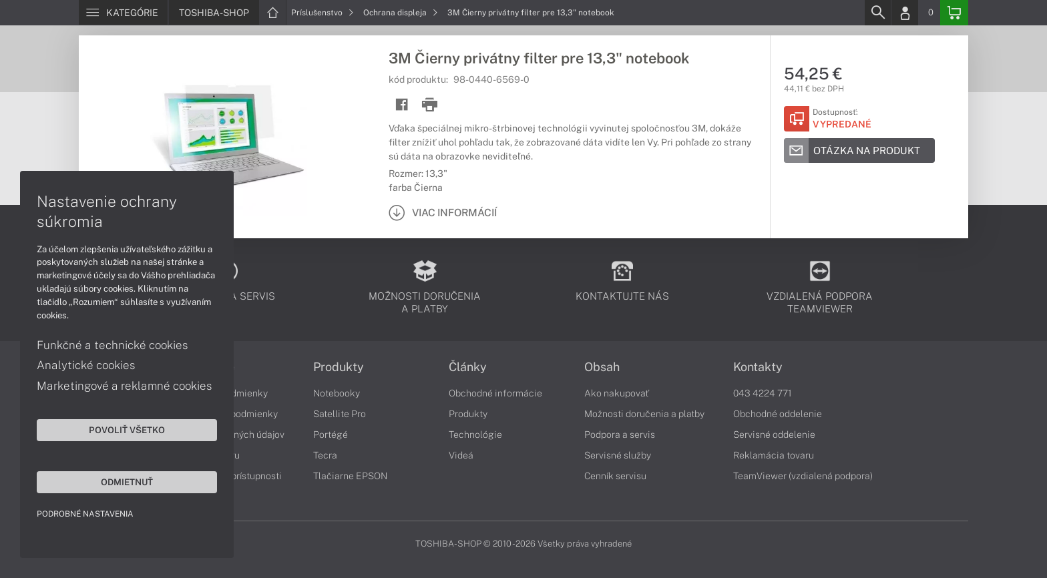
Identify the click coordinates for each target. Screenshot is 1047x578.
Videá (461, 455)
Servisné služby (617, 455)
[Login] (904, 12)
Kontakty (758, 367)
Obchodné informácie (495, 393)
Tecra (325, 455)
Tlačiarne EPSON (350, 476)
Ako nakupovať (616, 393)
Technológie (475, 434)
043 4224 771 (762, 393)
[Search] (877, 12)
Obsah (602, 367)
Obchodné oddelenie (777, 413)
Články (468, 367)
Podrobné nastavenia (85, 514)
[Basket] (954, 12)
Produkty (338, 367)
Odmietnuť (127, 482)
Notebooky (336, 393)
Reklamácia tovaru (773, 455)
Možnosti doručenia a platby (644, 413)
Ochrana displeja (400, 12)
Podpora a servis (619, 434)
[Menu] (123, 12)
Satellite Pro (339, 413)
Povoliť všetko (127, 429)
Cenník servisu (615, 476)
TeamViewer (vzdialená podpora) (803, 476)
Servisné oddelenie (774, 434)
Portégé (330, 434)
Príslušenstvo (322, 12)
